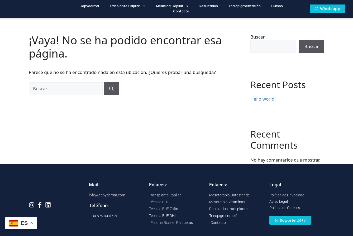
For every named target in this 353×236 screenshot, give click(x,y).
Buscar (257, 37)
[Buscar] (111, 88)
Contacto (181, 11)
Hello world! (263, 99)
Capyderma (89, 6)
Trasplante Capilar (127, 6)
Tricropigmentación (244, 6)
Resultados (208, 6)
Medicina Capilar (172, 6)
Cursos (277, 6)
